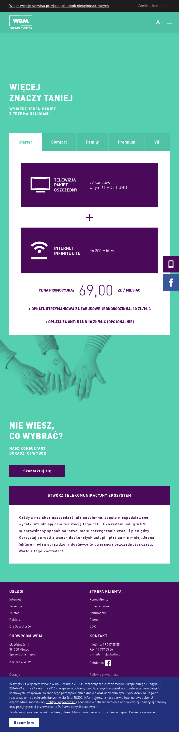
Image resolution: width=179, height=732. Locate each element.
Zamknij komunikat (154, 5)
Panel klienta (99, 599)
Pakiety (14, 619)
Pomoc (94, 619)
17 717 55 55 (111, 644)
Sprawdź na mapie (22, 654)
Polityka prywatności (104, 674)
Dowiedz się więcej (142, 712)
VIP (157, 141)
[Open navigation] (169, 22)
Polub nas (100, 662)
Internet (15, 599)
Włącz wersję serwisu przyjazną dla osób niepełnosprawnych (59, 5)
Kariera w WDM (20, 662)
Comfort (59, 141)
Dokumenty (98, 613)
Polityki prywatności (61, 702)
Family (92, 141)
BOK (93, 626)
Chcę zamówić (100, 606)
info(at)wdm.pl (111, 654)
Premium (126, 141)
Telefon (14, 613)
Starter (25, 141)
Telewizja (15, 606)
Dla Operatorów (20, 626)
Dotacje (14, 674)
